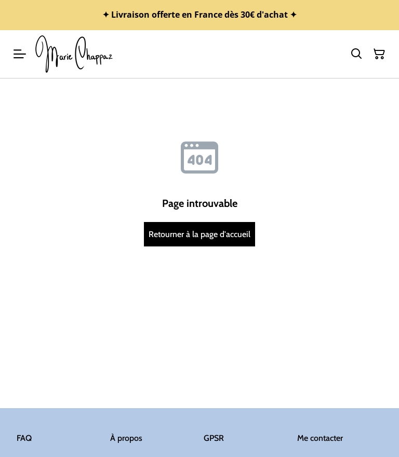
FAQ (24, 438)
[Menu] (19, 54)
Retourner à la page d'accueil (199, 234)
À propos (126, 438)
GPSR (214, 438)
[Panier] (379, 54)
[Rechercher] (356, 54)
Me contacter (320, 438)
